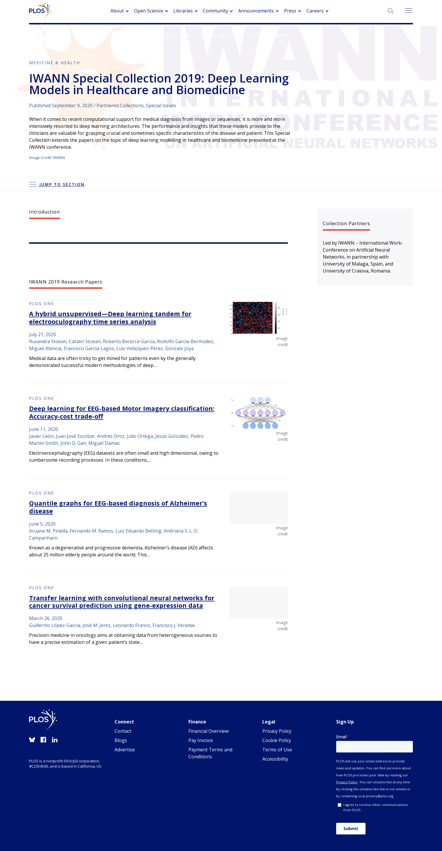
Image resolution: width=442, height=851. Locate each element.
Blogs (121, 740)
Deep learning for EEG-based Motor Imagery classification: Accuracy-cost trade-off (121, 412)
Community (215, 11)
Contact (123, 731)
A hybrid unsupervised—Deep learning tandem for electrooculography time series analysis (110, 317)
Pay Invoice (200, 740)
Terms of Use (277, 749)
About (117, 11)
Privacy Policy (276, 731)
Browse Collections (267, 35)
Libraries (183, 11)
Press (290, 11)
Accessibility (275, 759)
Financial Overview (208, 731)
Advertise (125, 749)
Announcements (256, 11)
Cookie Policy (276, 740)
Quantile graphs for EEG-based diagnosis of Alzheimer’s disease (118, 507)
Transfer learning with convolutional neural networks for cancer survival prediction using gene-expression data (121, 602)
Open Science (148, 11)
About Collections (219, 35)
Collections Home (173, 35)
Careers (315, 11)
